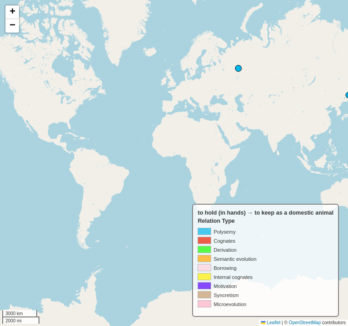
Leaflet (270, 322)
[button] (12, 12)
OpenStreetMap (305, 322)
